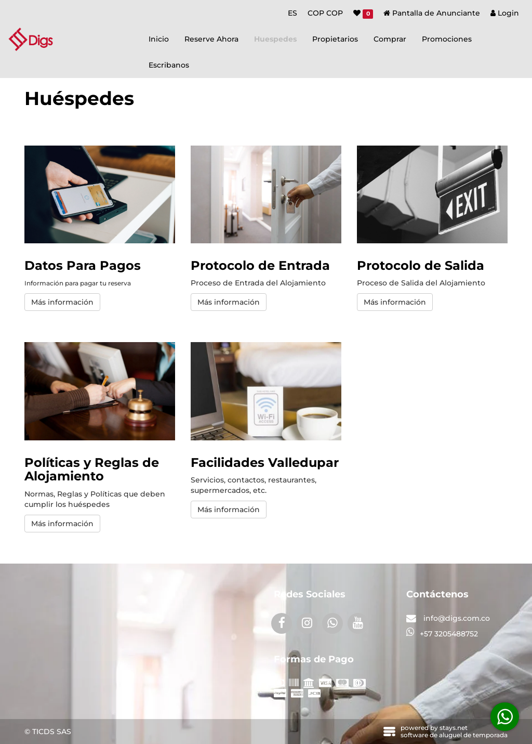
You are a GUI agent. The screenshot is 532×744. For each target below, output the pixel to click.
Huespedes (275, 39)
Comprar (390, 39)
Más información (62, 302)
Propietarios (335, 39)
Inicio (159, 39)
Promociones (447, 39)
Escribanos (169, 65)
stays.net (454, 728)
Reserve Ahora (211, 39)
